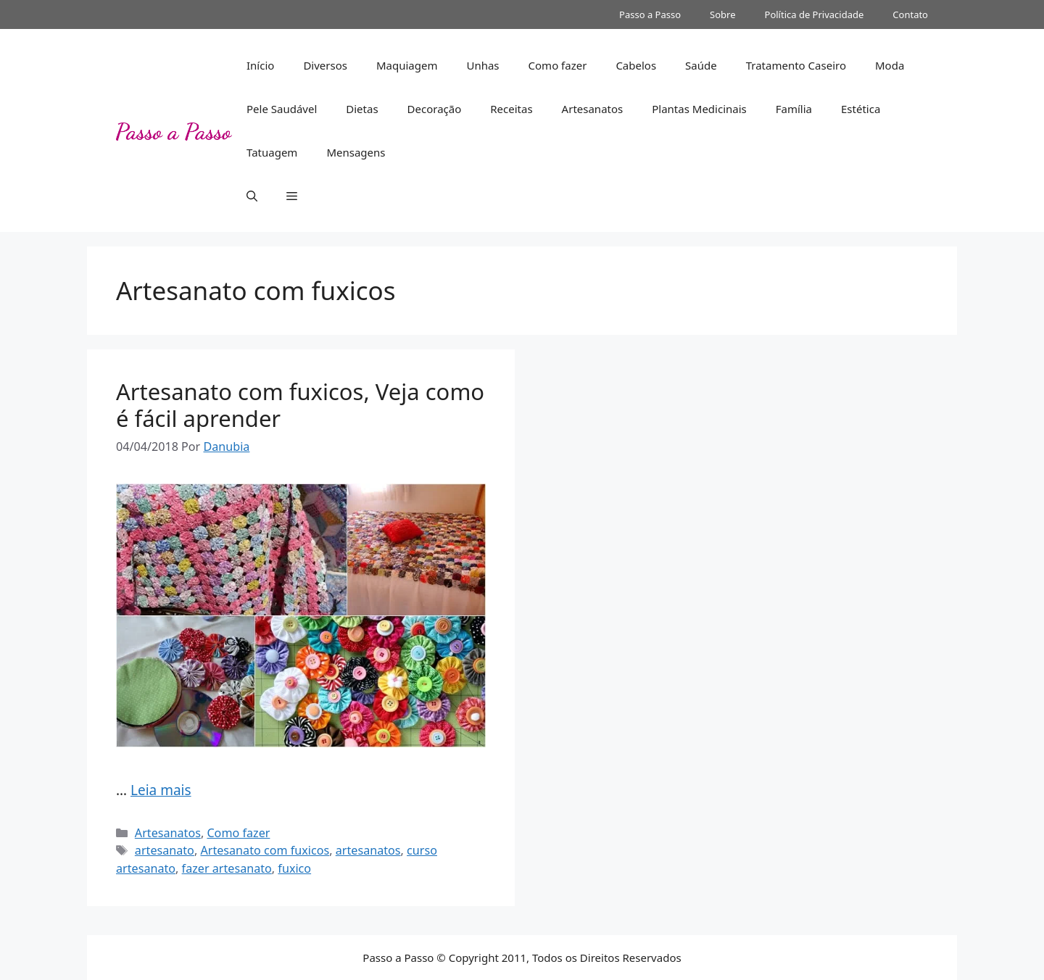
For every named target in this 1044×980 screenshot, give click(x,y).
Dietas (362, 108)
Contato (910, 14)
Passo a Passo (650, 14)
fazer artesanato (227, 868)
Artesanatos (593, 108)
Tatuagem (271, 152)
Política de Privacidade (814, 14)
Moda (889, 65)
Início (260, 65)
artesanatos (368, 850)
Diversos (325, 65)
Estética (860, 108)
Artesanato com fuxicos (264, 850)
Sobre (722, 14)
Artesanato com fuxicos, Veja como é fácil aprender (300, 404)
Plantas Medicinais (699, 108)
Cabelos (636, 65)
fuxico (294, 868)
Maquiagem (407, 65)
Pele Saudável (281, 108)
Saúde (701, 65)
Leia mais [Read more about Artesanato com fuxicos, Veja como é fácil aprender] (160, 790)
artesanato (164, 850)
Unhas (482, 65)
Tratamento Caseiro (796, 65)
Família (794, 108)
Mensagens (355, 152)
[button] (252, 195)
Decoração (434, 108)
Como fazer (558, 65)
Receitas (511, 108)
